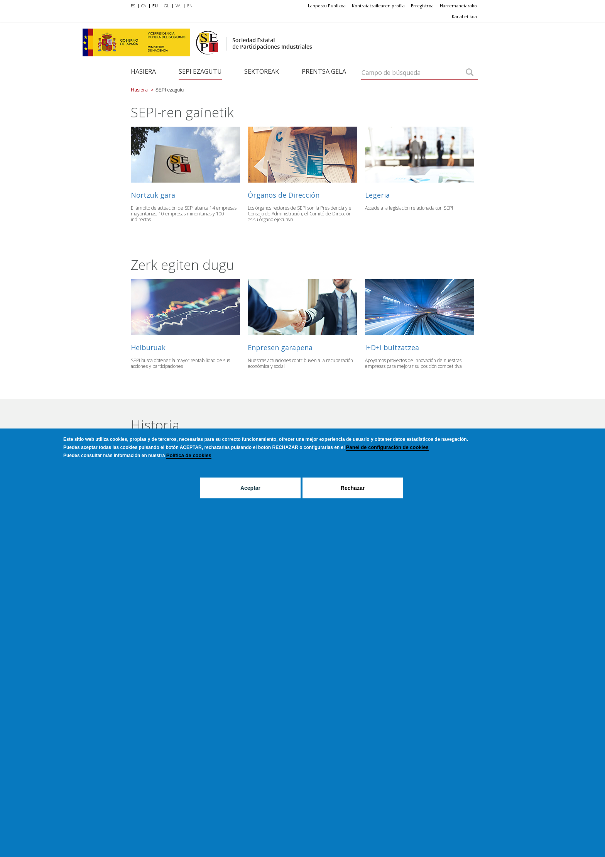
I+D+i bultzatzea (392, 347)
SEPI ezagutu (200, 71)
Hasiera (143, 71)
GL (166, 5)
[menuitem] (134, 6)
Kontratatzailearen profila (378, 5)
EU (155, 5)
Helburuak (148, 347)
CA (143, 5)
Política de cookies (188, 455)
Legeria (377, 195)
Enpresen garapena (280, 347)
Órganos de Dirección (283, 195)
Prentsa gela (324, 71)
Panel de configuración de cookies (387, 447)
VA (178, 5)
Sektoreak (261, 71)
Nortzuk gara (153, 195)
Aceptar (250, 488)
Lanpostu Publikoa (327, 5)
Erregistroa (422, 5)
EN (190, 5)
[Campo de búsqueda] (469, 73)
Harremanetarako (458, 5)
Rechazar (353, 488)
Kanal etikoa (464, 16)
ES (133, 5)
